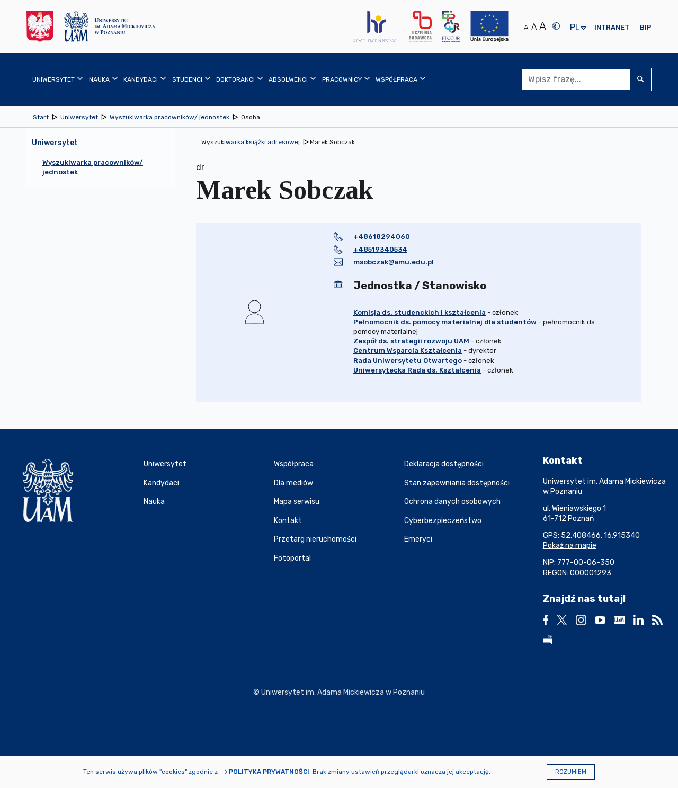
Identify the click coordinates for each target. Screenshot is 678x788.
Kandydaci (161, 483)
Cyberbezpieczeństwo (442, 520)
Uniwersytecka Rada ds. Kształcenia (417, 370)
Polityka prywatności (269, 771)
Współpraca (294, 463)
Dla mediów (293, 483)
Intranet (611, 27)
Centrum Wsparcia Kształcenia (407, 351)
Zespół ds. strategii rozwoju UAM (411, 341)
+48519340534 (380, 249)
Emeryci (418, 539)
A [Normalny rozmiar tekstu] (526, 27)
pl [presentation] (574, 27)
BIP (646, 27)
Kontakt (288, 520)
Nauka (154, 501)
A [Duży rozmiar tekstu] (542, 26)
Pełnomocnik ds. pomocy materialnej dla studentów (445, 322)
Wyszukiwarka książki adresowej (250, 142)
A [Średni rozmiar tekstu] (534, 27)
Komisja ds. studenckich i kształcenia (419, 312)
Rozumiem (570, 771)
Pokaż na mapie (569, 545)
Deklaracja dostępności (444, 463)
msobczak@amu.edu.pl (393, 262)
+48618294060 (381, 237)
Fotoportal (292, 558)
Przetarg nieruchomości (315, 539)
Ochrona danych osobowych (452, 501)
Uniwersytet (165, 463)
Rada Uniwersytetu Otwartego (407, 361)
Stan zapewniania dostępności (457, 483)
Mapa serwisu (296, 501)
